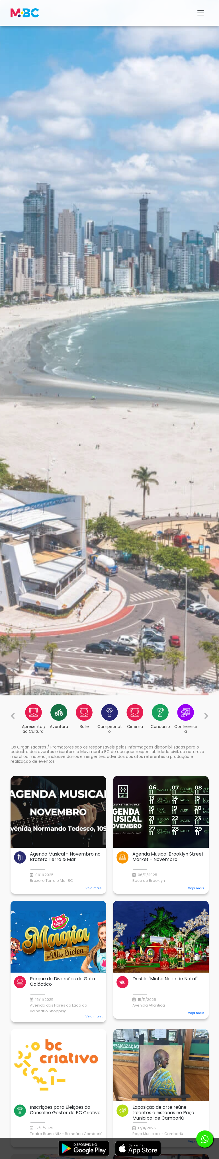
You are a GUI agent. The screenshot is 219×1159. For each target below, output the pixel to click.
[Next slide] (206, 715)
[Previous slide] (13, 715)
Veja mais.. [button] (94, 888)
